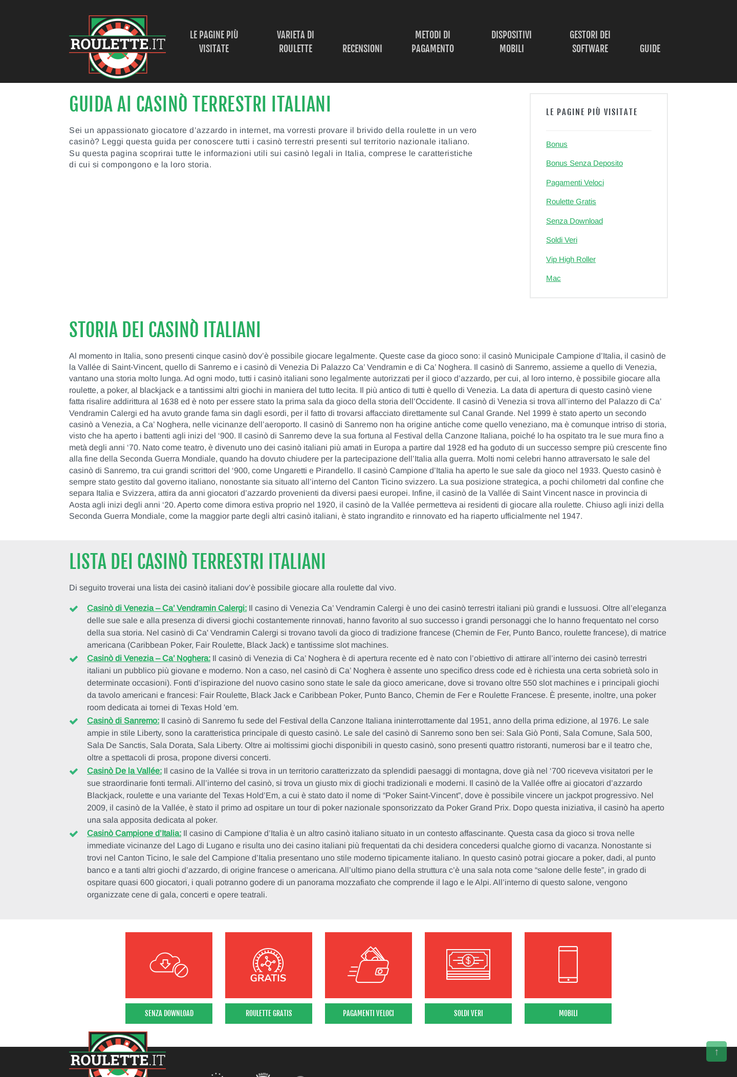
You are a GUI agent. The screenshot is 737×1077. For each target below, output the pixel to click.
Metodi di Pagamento (432, 41)
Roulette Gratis (571, 201)
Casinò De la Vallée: (124, 770)
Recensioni (362, 48)
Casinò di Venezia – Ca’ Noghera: (148, 658)
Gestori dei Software (590, 41)
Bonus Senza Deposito (584, 163)
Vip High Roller (571, 259)
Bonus (557, 144)
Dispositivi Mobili (511, 41)
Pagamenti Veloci (575, 182)
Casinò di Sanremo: (123, 720)
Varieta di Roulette (295, 41)
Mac (553, 278)
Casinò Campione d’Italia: (134, 833)
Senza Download (574, 220)
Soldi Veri (561, 239)
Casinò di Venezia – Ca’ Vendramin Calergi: (167, 608)
